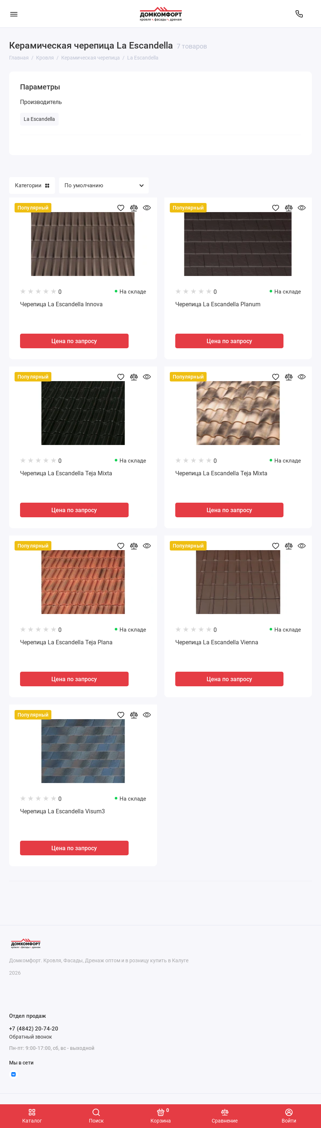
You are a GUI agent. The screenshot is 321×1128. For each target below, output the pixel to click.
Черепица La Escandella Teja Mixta (66, 473)
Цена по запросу (74, 341)
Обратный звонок (30, 1037)
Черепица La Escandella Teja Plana (66, 642)
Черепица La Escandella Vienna (216, 642)
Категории (32, 185)
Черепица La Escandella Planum (218, 304)
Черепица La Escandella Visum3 (62, 811)
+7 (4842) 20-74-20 (33, 1028)
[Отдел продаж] (299, 13)
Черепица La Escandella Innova (61, 304)
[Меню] (13, 13)
